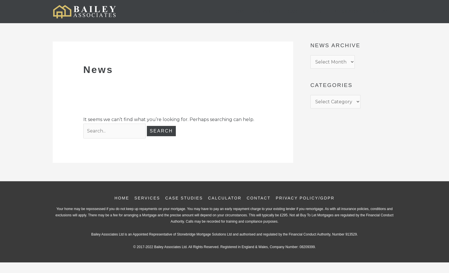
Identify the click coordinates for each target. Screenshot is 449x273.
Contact (381, 11)
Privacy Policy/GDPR (305, 198)
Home (239, 11)
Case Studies (304, 11)
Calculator (345, 11)
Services (267, 11)
